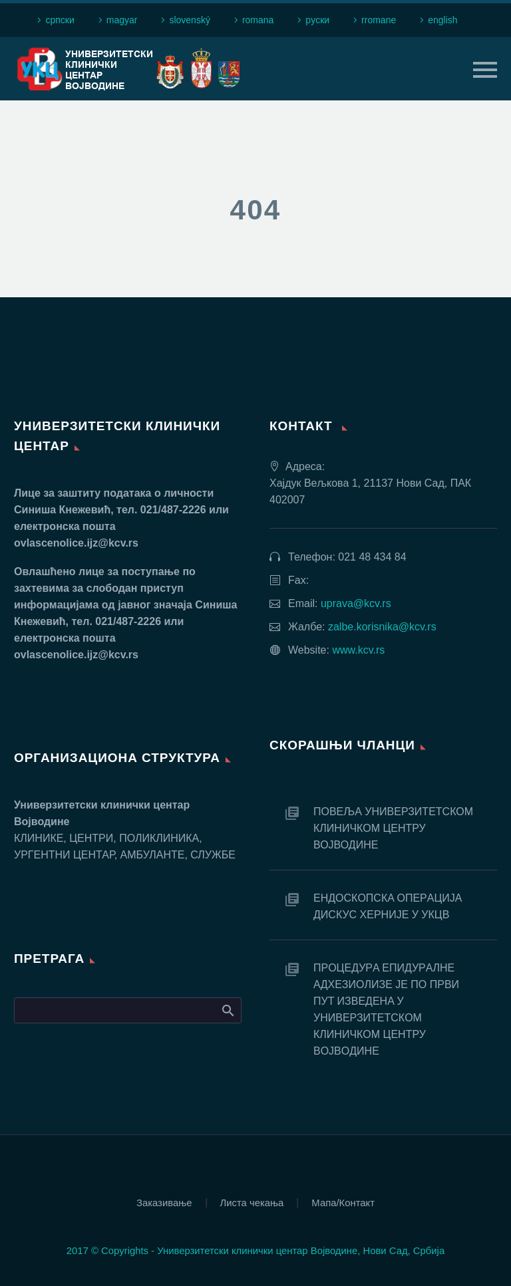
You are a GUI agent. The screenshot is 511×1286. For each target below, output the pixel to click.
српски (59, 20)
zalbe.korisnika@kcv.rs (382, 626)
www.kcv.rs (358, 650)
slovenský (189, 20)
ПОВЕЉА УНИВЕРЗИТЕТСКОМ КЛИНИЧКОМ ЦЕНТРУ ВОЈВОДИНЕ (393, 828)
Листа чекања (252, 1203)
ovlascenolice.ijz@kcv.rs (76, 543)
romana (257, 20)
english (442, 20)
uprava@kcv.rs (356, 603)
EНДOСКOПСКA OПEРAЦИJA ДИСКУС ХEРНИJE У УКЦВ (387, 906)
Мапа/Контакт (343, 1203)
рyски (317, 20)
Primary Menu (485, 70)
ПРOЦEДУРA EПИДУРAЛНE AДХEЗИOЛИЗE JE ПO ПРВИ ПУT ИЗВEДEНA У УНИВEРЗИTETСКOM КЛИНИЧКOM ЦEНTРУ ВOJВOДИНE (386, 1009)
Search (227, 1010)
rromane (378, 20)
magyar (122, 20)
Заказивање (164, 1203)
